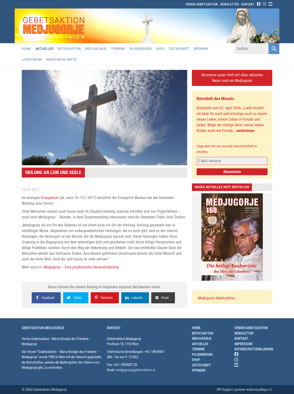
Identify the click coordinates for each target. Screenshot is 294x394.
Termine (118, 49)
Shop (160, 49)
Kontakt (248, 4)
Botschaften (69, 49)
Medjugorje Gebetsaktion (216, 298)
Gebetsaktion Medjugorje (43, 328)
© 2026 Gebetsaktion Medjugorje (44, 389)
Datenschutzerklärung (253, 349)
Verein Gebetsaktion (202, 4)
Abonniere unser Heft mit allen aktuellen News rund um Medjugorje (232, 78)
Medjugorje (96, 49)
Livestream (32, 59)
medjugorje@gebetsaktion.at (135, 370)
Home (26, 49)
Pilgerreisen (140, 49)
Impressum (243, 344)
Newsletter (229, 4)
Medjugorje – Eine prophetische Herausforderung (81, 267)
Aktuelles (44, 49)
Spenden (201, 49)
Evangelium (50, 197)
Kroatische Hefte (61, 59)
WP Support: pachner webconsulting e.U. (244, 389)
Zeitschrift (179, 49)
